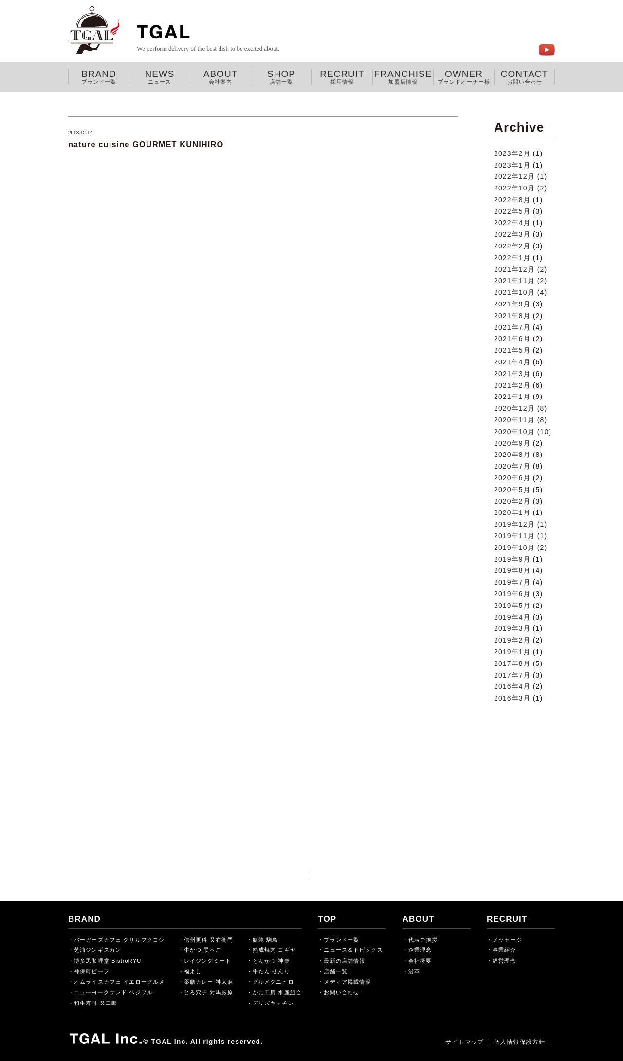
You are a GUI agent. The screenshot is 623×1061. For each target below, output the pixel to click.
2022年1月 (512, 258)
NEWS (159, 77)
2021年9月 (512, 304)
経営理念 (504, 961)
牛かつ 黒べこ (202, 950)
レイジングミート (207, 961)
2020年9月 (512, 443)
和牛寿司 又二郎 (95, 1003)
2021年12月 (514, 269)
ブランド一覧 (341, 940)
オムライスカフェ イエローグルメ (119, 982)
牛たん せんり (271, 971)
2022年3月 (512, 234)
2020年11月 (514, 420)
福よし (193, 971)
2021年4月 (512, 362)
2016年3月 (512, 698)
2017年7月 (512, 675)
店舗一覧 (335, 971)
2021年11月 (514, 280)
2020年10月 (514, 432)
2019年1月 (512, 652)
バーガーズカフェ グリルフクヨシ (119, 940)
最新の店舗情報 (344, 961)
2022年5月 (512, 211)
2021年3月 (512, 374)
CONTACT (524, 77)
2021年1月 (512, 396)
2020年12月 (514, 408)
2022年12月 (514, 176)
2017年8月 (512, 663)
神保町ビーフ (92, 971)
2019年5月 (512, 605)
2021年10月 (514, 292)
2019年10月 (514, 547)
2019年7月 (512, 582)
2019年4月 (512, 617)
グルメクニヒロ (273, 982)
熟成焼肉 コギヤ (274, 950)
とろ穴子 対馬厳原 (208, 992)
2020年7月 (512, 466)
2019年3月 (512, 628)
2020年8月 (512, 454)
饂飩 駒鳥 (265, 940)
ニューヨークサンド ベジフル (113, 992)
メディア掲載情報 (347, 982)
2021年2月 (512, 385)
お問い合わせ (341, 992)
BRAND (99, 77)
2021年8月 (512, 316)
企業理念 (420, 950)
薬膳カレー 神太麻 (208, 982)
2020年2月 (512, 501)
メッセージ (507, 940)
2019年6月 (512, 594)
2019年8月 (512, 570)
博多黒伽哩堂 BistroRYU (107, 961)
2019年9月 (512, 559)
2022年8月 (512, 200)
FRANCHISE (403, 77)
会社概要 (420, 961)
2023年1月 (512, 165)
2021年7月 (512, 327)
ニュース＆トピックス (353, 950)
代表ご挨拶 (423, 940)
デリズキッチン (273, 1003)
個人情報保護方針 (519, 1042)
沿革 (414, 971)
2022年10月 (514, 188)
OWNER (464, 77)
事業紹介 (504, 950)
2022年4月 (512, 223)
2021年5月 (512, 350)
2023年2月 (512, 153)
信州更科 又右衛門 (208, 940)
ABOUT (220, 77)
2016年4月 (512, 686)
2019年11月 (514, 536)
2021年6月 (512, 338)
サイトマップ (464, 1042)
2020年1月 (512, 512)
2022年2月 (512, 246)
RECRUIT (342, 77)
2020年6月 (512, 478)
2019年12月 (514, 524)
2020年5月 (512, 489)
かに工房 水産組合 (277, 992)
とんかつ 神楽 (271, 961)
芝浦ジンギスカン (97, 950)
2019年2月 (512, 640)
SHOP (281, 77)
